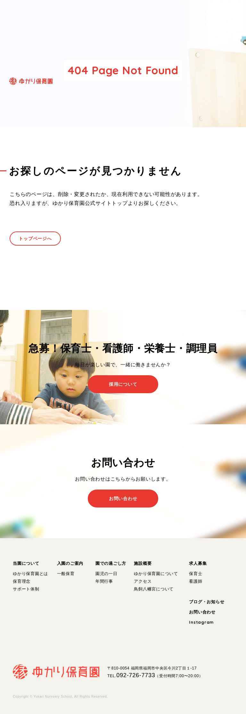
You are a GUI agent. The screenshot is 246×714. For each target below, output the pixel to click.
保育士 (195, 573)
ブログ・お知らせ (206, 601)
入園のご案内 (70, 563)
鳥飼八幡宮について (154, 589)
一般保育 (66, 573)
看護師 (195, 581)
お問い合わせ (202, 612)
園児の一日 (106, 573)
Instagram (201, 622)
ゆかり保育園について (156, 573)
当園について (26, 563)
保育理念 (21, 581)
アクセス (143, 581)
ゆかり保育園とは (30, 573)
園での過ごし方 (110, 563)
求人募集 (198, 563)
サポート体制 (26, 589)
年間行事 (104, 581)
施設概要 (143, 563)
